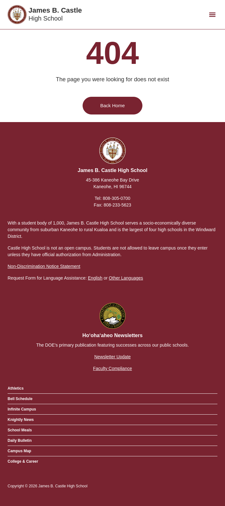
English (95, 278)
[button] (212, 14)
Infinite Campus (22, 409)
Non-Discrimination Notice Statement (44, 266)
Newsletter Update (112, 356)
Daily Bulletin (20, 440)
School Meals (20, 430)
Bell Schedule (20, 399)
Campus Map (19, 451)
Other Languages (126, 278)
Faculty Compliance (112, 368)
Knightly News (21, 419)
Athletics (16, 388)
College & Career (23, 461)
